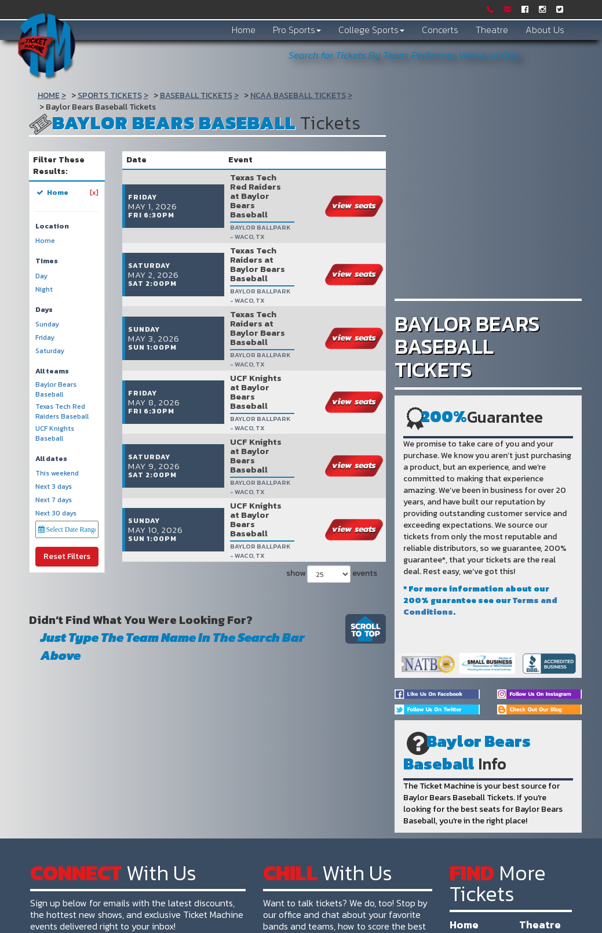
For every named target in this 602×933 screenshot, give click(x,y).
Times (46, 261)
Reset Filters (66, 556)
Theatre (492, 30)
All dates (51, 459)
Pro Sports (297, 30)
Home (244, 30)
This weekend (57, 473)
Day (41, 276)
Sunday (47, 324)
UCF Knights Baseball (54, 434)
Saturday (49, 351)
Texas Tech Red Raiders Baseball (62, 412)
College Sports (371, 30)
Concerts (440, 30)
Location (52, 226)
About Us (545, 30)
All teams (52, 371)
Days (44, 310)
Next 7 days (53, 500)
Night (44, 290)
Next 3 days (53, 487)
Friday (44, 338)
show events (330, 446)
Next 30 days (55, 513)
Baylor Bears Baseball (55, 390)
